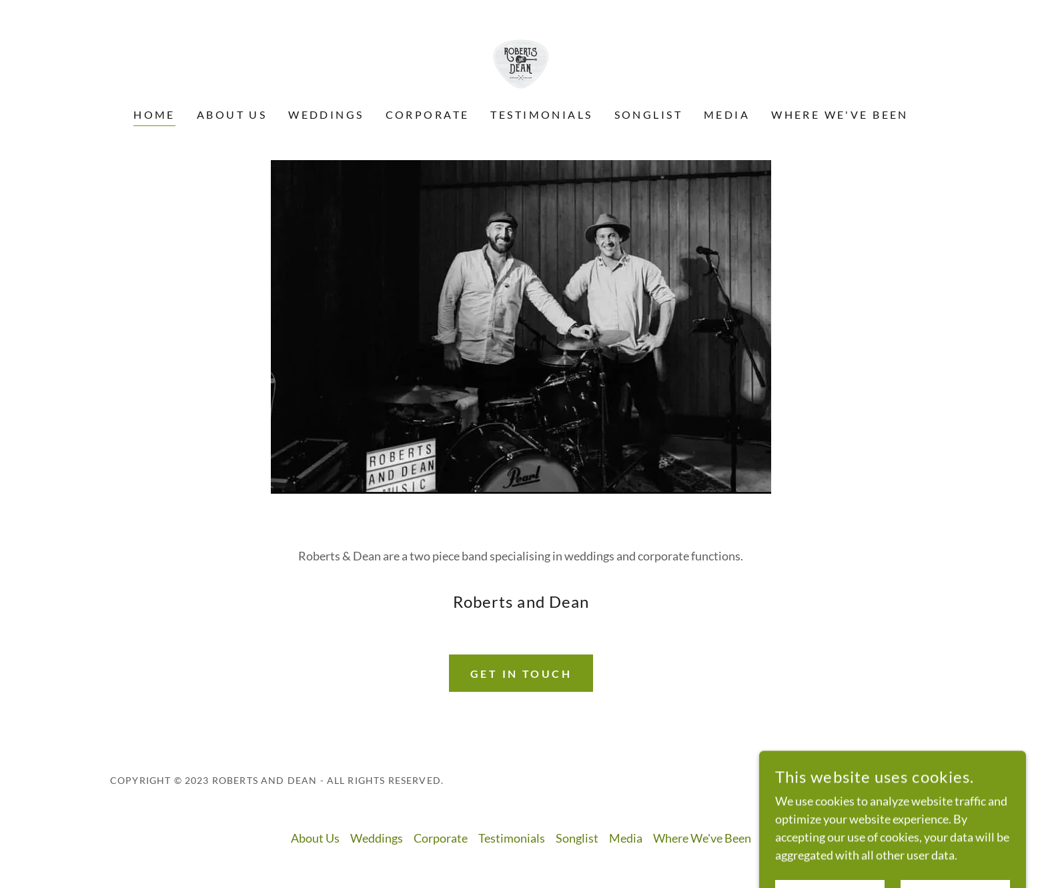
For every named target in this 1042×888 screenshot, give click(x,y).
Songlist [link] (648, 114)
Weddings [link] (326, 114)
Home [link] (154, 114)
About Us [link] (232, 114)
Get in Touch (521, 673)
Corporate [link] (428, 114)
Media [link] (727, 114)
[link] (521, 62)
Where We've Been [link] (840, 114)
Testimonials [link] (541, 114)
